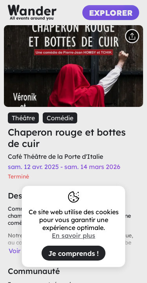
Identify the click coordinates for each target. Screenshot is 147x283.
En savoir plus (73, 235)
